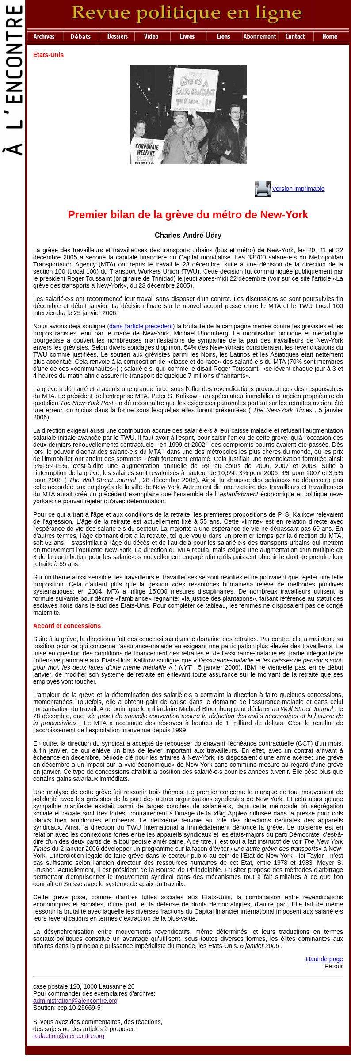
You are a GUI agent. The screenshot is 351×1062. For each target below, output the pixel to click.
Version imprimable (298, 188)
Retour (333, 966)
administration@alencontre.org (75, 1000)
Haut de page (324, 959)
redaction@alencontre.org (68, 1035)
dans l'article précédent (141, 326)
